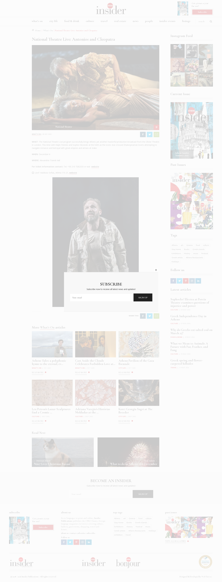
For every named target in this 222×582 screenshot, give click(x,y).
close (156, 270)
